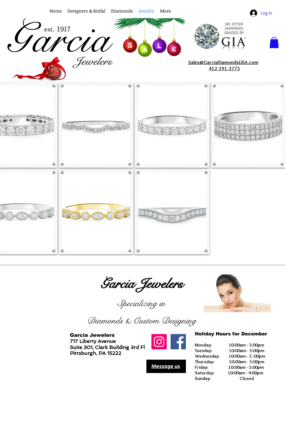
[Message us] (166, 366)
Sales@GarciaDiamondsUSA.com (223, 62)
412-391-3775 (224, 68)
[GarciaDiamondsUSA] (159, 341)
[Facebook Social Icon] (178, 341)
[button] (165, 11)
